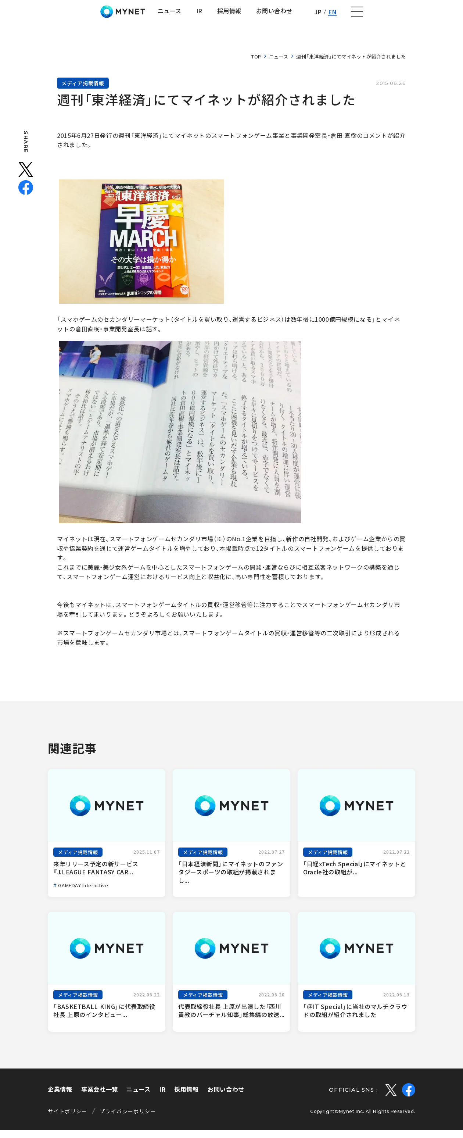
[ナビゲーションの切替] (447, 15)
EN (421, 15)
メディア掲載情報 (82, 91)
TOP (256, 64)
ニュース (278, 64)
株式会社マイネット (45, 16)
